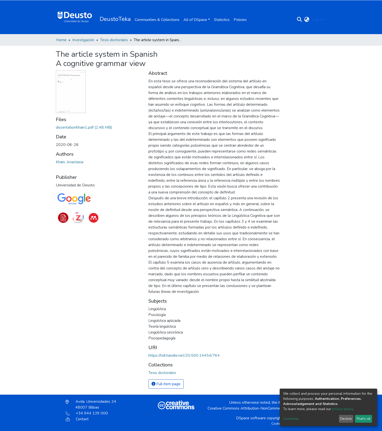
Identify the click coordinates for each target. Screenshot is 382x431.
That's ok (363, 418)
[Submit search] (299, 20)
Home (61, 40)
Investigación (83, 40)
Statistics (222, 19)
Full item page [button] (166, 384)
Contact (77, 419)
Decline (346, 418)
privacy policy (342, 409)
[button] (307, 20)
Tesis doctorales (114, 40)
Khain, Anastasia (69, 162)
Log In (317, 19)
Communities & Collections (157, 19)
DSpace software (251, 418)
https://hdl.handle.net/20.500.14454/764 (184, 355)
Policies (240, 19)
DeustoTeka (115, 19)
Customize (291, 418)
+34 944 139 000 (87, 413)
